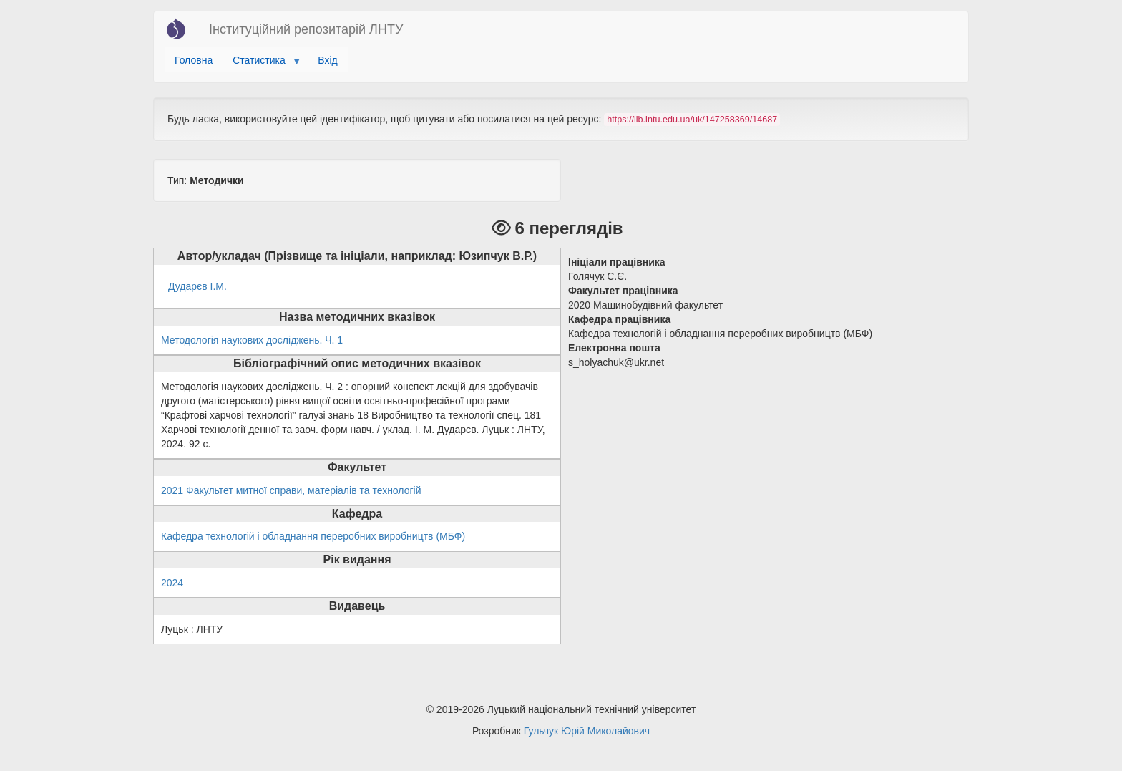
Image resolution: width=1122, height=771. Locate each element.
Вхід (327, 60)
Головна (194, 60)
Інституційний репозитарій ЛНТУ (306, 29)
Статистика (262, 63)
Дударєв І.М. (197, 286)
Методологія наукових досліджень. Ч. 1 (252, 340)
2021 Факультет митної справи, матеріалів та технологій (291, 490)
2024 (172, 582)
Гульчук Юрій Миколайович (587, 731)
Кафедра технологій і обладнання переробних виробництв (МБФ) (313, 536)
